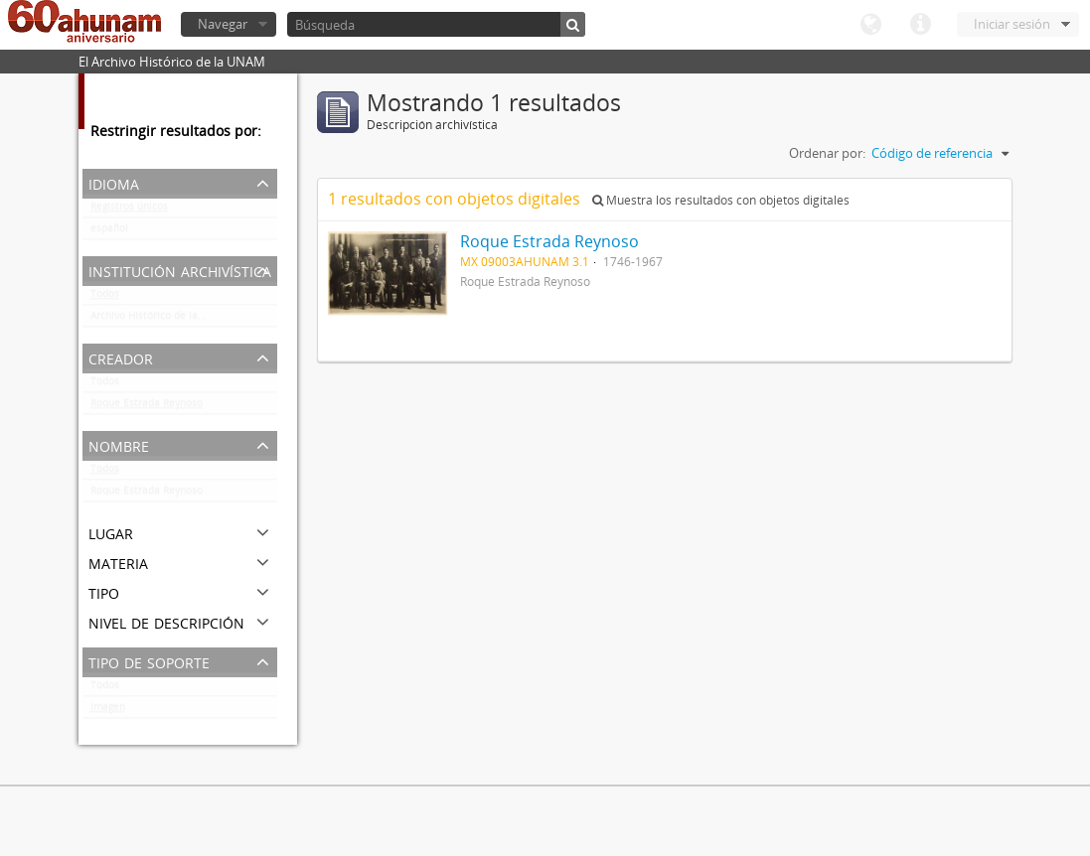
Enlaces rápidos (920, 25)
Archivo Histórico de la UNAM (160, 320)
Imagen (107, 711)
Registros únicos (129, 210)
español (109, 232)
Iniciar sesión (1012, 24)
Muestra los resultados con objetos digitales (721, 200)
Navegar (222, 24)
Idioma (870, 25)
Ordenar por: (827, 153)
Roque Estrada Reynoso (146, 407)
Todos (104, 298)
